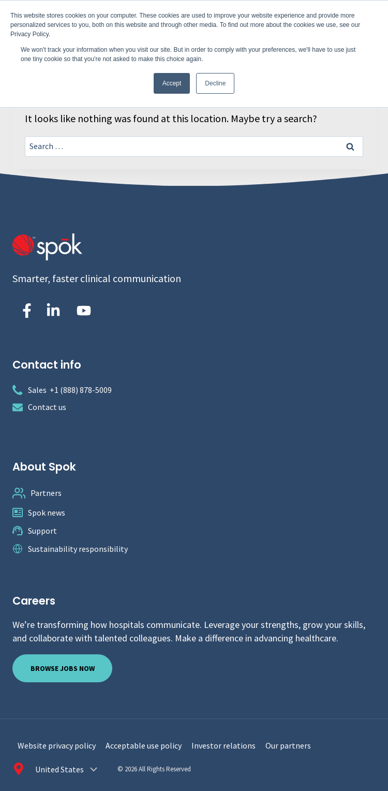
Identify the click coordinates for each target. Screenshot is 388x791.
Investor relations (223, 745)
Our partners (288, 745)
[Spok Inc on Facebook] (24, 310)
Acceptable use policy (144, 745)
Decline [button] (215, 83)
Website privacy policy (57, 745)
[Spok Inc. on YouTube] (83, 310)
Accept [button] (172, 83)
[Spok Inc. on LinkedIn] (53, 310)
